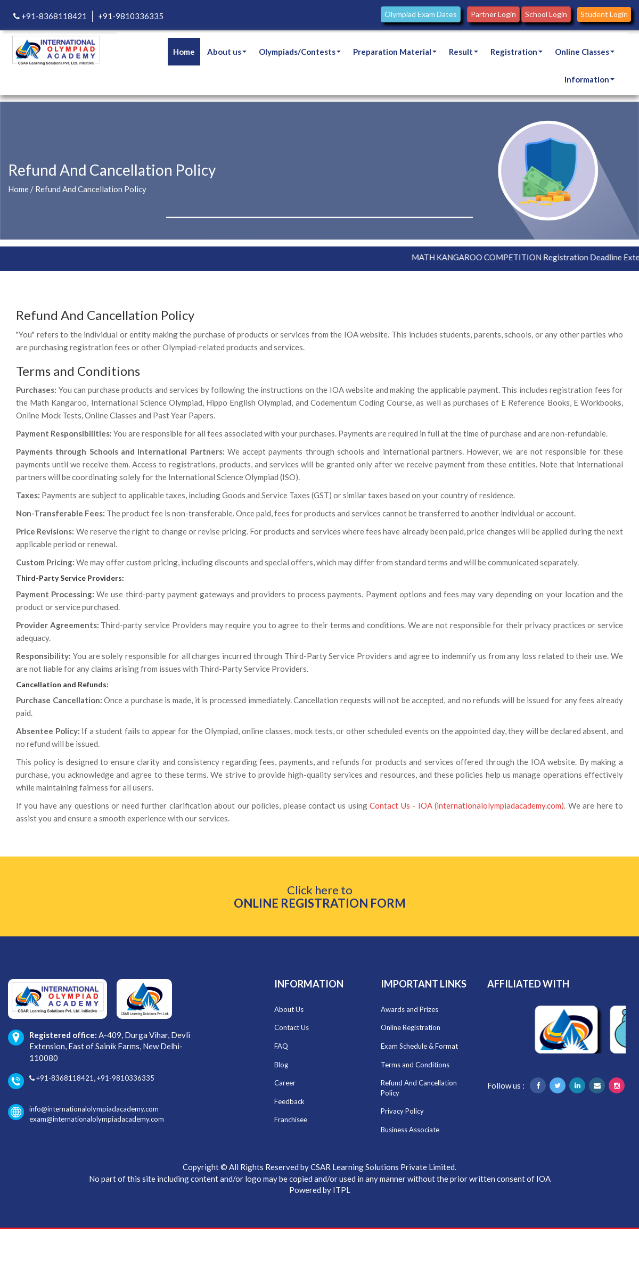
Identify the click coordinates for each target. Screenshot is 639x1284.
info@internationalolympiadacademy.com (83, 1109)
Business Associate (410, 1129)
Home (184, 51)
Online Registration (410, 1027)
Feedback (289, 1101)
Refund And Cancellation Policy (90, 189)
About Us (289, 1009)
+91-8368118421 (50, 16)
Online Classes (585, 51)
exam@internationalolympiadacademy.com (96, 1119)
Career (285, 1083)
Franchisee (290, 1119)
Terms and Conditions (415, 1064)
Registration (516, 51)
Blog (281, 1064)
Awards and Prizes (409, 1009)
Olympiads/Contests (300, 51)
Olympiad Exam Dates (420, 14)
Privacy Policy (402, 1111)
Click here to (320, 896)
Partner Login (493, 14)
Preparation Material (395, 51)
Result (463, 51)
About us (227, 51)
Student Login (604, 14)
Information (589, 79)
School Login (546, 14)
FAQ (281, 1046)
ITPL (341, 1190)
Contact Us (291, 1027)
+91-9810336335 (130, 16)
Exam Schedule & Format (419, 1046)
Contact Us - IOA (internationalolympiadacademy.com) (467, 805)
